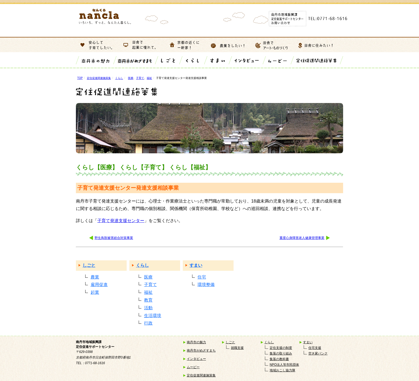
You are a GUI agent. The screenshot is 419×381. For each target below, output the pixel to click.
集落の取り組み (281, 353)
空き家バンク (318, 353)
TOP (80, 78)
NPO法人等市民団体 (284, 365)
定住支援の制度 (281, 348)
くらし (119, 78)
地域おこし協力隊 (282, 370)
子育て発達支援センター (120, 220)
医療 (130, 78)
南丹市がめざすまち (201, 350)
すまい (195, 265)
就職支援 (237, 348)
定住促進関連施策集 (99, 78)
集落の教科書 (279, 359)
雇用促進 (99, 284)
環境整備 (206, 284)
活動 (148, 308)
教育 (148, 300)
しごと (89, 265)
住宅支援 (314, 348)
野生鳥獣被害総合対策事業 (114, 238)
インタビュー (196, 359)
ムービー (193, 367)
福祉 (149, 78)
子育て (140, 78)
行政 (148, 323)
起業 (95, 292)
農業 (95, 277)
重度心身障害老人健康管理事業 (302, 238)
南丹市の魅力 (196, 342)
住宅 (201, 277)
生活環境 (152, 315)
